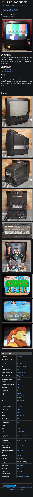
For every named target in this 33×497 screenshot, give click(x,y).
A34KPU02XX (21, 416)
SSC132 (19, 363)
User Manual (7, 70)
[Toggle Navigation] (3, 2)
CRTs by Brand (5, 5)
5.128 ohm (20, 445)
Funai (18, 360)
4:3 (18, 391)
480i (22, 376)
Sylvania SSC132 (9, 9)
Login (16, 491)
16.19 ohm (20, 450)
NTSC (18, 387)
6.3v (18, 419)
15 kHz (19, 379)
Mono (19, 455)
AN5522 (19, 406)
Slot (18, 425)
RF (25, 373)
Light (18, 428)
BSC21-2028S (21, 412)
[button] (6, 356)
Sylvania (13, 5)
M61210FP (20, 409)
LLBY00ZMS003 (21, 432)
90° (18, 422)
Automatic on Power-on (24, 477)
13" (18, 369)
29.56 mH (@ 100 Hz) (23, 440)
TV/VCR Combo (21, 366)
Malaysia (19, 471)
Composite (20, 373)
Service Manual (8, 71)
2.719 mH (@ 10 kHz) (23, 435)
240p (18, 376)
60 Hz (19, 384)
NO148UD (20, 459)
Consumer (20, 465)
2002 (18, 468)
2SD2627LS (20, 401)
